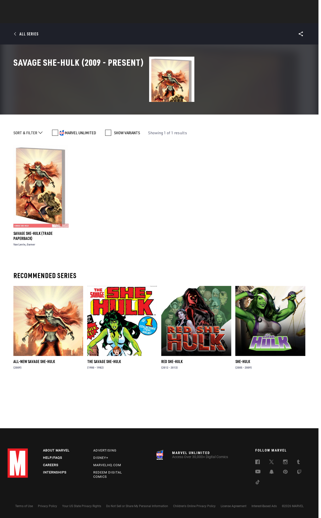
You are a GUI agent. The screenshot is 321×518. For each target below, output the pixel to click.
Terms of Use (24, 506)
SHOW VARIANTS (127, 173)
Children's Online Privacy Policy (194, 506)
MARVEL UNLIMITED (80, 173)
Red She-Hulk (171, 402)
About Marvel (56, 450)
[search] (304, 6)
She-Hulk (242, 402)
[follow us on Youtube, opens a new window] (258, 472)
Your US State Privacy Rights (81, 506)
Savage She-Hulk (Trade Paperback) (33, 277)
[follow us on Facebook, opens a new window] (257, 462)
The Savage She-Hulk (104, 402)
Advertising (105, 450)
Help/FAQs (52, 458)
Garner (31, 285)
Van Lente (19, 285)
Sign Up (43, 6)
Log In (26, 6)
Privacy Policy (47, 506)
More (234, 18)
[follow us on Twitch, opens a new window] (299, 472)
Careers (50, 465)
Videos (215, 18)
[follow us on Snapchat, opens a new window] (271, 472)
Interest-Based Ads (264, 506)
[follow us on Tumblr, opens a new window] (298, 462)
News (84, 18)
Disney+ (100, 458)
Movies (152, 18)
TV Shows (174, 18)
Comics (103, 18)
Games (196, 18)
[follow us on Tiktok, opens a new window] (257, 482)
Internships (54, 472)
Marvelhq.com (107, 465)
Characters (127, 18)
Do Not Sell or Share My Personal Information (137, 506)
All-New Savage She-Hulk (34, 402)
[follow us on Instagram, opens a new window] (285, 462)
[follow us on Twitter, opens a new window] (271, 462)
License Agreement (233, 506)
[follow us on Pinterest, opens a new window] (285, 472)
